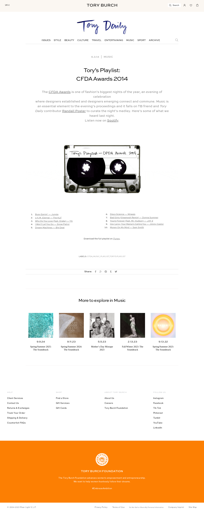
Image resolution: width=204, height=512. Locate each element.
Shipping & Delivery (17, 418)
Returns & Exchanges (18, 408)
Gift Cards (61, 408)
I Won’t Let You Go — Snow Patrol (52, 224)
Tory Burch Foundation (116, 408)
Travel (96, 40)
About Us (109, 398)
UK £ (7, 5)
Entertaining (114, 40)
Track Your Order (16, 413)
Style (57, 40)
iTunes (116, 239)
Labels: (83, 257)
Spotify (112, 120)
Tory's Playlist (117, 257)
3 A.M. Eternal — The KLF (48, 218)
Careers (109, 403)
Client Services (15, 398)
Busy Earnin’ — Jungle (46, 215)
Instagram (158, 398)
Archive (154, 40)
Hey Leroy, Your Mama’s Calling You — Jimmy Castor (137, 224)
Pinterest (158, 413)
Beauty (69, 40)
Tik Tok (157, 408)
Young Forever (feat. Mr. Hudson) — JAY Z (131, 221)
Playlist (104, 257)
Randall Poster (74, 111)
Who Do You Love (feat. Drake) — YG (54, 221)
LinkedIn (157, 427)
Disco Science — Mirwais (122, 214)
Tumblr (156, 418)
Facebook (158, 403)
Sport (141, 40)
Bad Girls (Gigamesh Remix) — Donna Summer (134, 218)
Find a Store (62, 398)
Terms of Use (118, 507)
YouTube (158, 422)
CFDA (89, 257)
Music (130, 40)
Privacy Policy (101, 507)
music (96, 257)
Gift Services (63, 403)
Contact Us (13, 403)
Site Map (193, 507)
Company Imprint (176, 507)
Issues (46, 40)
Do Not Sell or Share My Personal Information (146, 507)
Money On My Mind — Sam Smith (127, 228)
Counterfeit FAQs (16, 422)
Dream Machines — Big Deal (50, 228)
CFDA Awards (60, 92)
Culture (83, 40)
